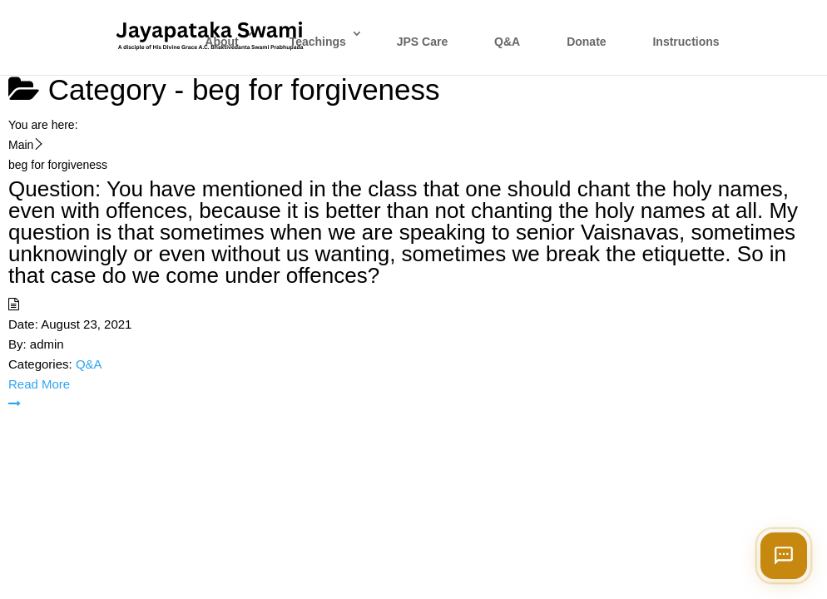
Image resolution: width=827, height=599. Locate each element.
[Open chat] (783, 555)
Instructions (685, 41)
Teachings (318, 41)
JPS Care (422, 41)
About (221, 41)
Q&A (507, 41)
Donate (586, 41)
